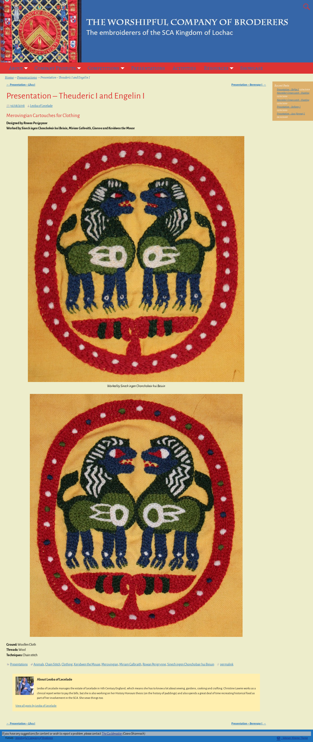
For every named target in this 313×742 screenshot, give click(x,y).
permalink (226, 664)
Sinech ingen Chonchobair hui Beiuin (190, 664)
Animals (39, 664)
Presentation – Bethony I (289, 107)
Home (9, 77)
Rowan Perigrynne (154, 664)
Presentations (148, 68)
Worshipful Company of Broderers (34, 738)
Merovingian (109, 664)
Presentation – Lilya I (20, 84)
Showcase (251, 68)
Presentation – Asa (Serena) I (291, 113)
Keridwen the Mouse (87, 664)
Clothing (67, 664)
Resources (220, 68)
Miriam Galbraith (130, 664)
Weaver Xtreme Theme (295, 738)
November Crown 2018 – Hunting (293, 93)
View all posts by (35, 705)
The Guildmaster (112, 733)
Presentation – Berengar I (248, 84)
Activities (184, 68)
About (20, 68)
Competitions (107, 68)
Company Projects (59, 68)
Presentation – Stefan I (288, 89)
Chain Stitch (52, 664)
